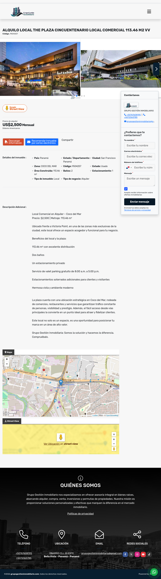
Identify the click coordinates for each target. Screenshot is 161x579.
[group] (40, 69)
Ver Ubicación (52, 443)
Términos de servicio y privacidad (137, 210)
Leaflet (95, 415)
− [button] (7, 364)
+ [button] (7, 359)
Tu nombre (129, 140)
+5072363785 (131, 117)
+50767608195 (134, 115)
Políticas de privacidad (80, 513)
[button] (76, 96)
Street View (15, 108)
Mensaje (128, 173)
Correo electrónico (133, 151)
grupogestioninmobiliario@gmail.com (101, 553)
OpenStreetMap (112, 415)
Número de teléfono (134, 162)
